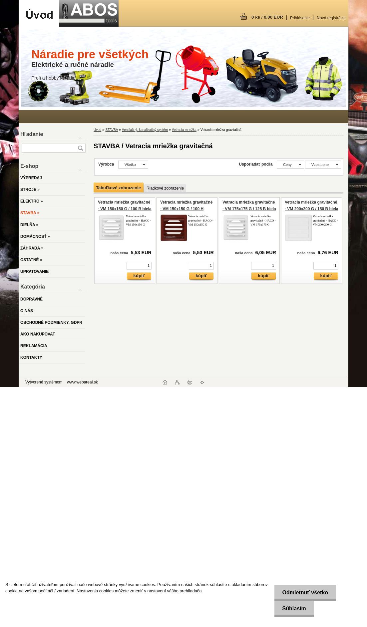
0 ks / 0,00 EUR (267, 17)
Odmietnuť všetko (304, 592)
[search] (80, 148)
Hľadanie (31, 134)
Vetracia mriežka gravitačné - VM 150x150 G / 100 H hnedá (186, 209)
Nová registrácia (331, 18)
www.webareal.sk (82, 382)
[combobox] (290, 165)
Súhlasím (293, 608)
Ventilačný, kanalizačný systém (145, 130)
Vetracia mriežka (184, 130)
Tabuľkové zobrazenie (118, 187)
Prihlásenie (300, 18)
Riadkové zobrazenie (165, 188)
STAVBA (111, 130)
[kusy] (139, 266)
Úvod (97, 130)
